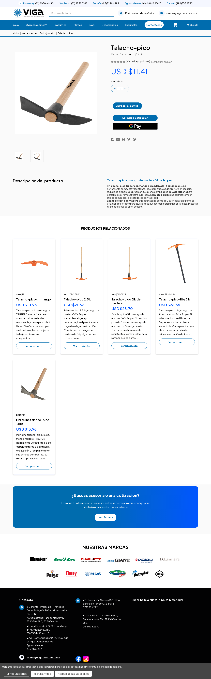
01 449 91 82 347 (143, 3)
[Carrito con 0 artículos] (175, 24)
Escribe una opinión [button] (161, 61)
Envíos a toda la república (136, 13)
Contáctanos (154, 24)
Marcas (78, 24)
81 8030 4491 (51, 621)
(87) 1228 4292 (106, 3)
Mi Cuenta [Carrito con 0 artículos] (192, 24)
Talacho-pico (65, 33)
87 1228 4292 (90, 607)
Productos (60, 24)
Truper (123, 54)
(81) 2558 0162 (73, 3)
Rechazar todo (42, 674)
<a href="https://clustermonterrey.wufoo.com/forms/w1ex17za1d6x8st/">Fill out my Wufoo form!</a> (162, 633)
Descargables (110, 24)
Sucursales (131, 24)
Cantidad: (117, 81)
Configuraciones (16, 674)
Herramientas (29, 33)
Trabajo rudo (47, 33)
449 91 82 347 (34, 648)
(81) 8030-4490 (36, 3)
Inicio (16, 24)
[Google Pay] (135, 124)
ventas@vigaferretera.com (178, 13)
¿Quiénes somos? (36, 24)
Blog (91, 24)
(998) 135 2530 (180, 3)
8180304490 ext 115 (38, 633)
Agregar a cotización (135, 115)
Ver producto (34, 345)
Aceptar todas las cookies (73, 674)
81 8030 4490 (34, 621)
